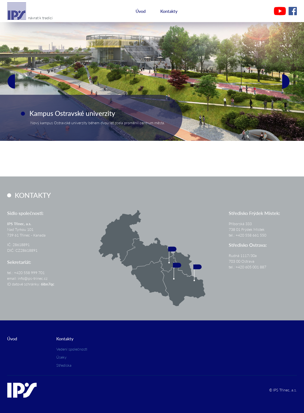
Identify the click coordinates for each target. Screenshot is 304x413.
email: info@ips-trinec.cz (27, 278)
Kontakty (168, 11)
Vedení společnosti (71, 349)
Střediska (63, 365)
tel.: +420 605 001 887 (247, 267)
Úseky (61, 357)
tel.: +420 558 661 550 (247, 235)
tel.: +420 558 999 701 (26, 272)
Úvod (141, 11)
